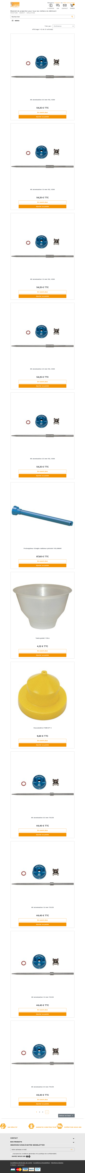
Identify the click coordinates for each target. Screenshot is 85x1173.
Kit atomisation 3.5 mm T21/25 (42, 1087)
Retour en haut (66, 1116)
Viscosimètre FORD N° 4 (42, 728)
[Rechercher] (42, 16)
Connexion (57, 2)
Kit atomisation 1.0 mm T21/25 (42, 907)
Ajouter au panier (42, 117)
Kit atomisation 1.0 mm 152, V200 (42, 189)
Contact (14, 1138)
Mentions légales (57, 1163)
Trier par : (48, 26)
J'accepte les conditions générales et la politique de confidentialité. (35, 1153)
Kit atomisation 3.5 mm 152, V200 (42, 459)
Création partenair (17, 1165)
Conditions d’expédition (41, 1163)
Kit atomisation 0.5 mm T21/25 (42, 817)
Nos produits (16, 1142)
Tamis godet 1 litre (42, 638)
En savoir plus (42, 112)
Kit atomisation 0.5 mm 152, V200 (42, 100)
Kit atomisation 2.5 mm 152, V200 (42, 369)
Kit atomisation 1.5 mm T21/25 (42, 997)
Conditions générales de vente (21, 1163)
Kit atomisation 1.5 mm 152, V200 (42, 279)
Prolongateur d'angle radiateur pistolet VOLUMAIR (42, 548)
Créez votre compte (69, 2)
